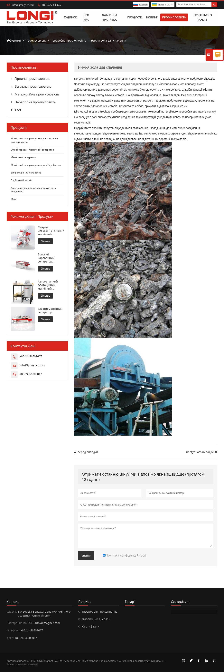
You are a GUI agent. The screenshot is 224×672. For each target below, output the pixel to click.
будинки (14, 41)
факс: (10, 638)
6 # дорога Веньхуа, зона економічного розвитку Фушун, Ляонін (44, 613)
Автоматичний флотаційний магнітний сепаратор (48, 285)
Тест (18, 110)
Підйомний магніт (21, 180)
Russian (143, 4)
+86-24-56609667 (51, 5)
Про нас (86, 17)
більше (45, 241)
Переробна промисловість (68, 40)
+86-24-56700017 (31, 374)
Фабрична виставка (109, 17)
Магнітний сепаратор (23, 157)
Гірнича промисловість (32, 79)
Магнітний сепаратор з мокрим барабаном (36, 165)
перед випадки (86, 452)
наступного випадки (200, 452)
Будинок (70, 17)
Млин (14, 199)
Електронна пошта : (20, 623)
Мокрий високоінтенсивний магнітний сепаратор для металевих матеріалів (51, 231)
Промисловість (174, 17)
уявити (86, 555)
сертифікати (180, 601)
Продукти (134, 17)
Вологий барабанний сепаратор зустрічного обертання (46, 258)
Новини (152, 17)
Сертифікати (90, 626)
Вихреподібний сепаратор (26, 172)
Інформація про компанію (99, 611)
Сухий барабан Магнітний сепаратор (32, 150)
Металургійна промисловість (37, 94)
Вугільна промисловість (33, 87)
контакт (13, 601)
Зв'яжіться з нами (203, 17)
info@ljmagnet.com (23, 5)
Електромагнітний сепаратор (50, 310)
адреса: (12, 611)
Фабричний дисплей (96, 619)
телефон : (13, 630)
